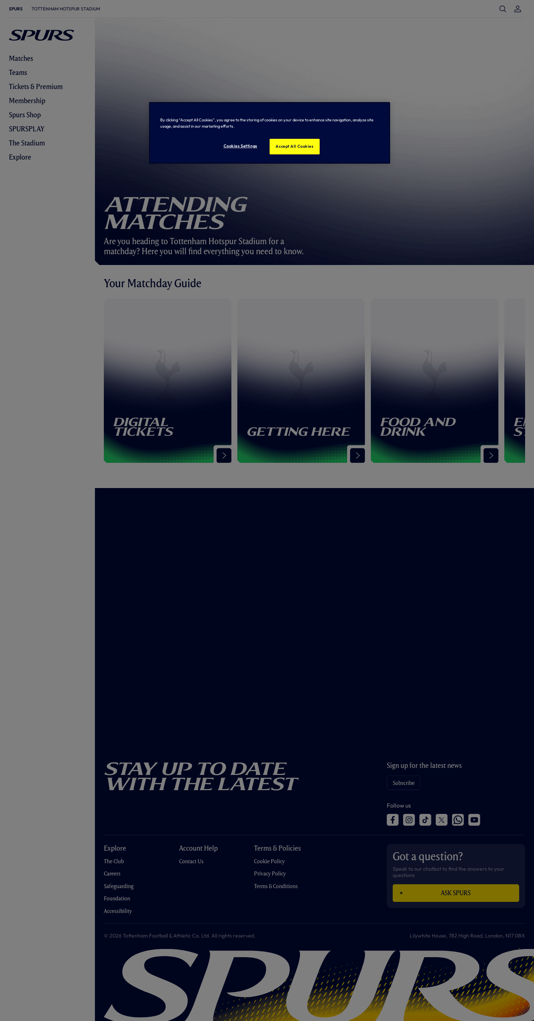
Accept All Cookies (294, 146)
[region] (269, 133)
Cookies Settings (240, 145)
